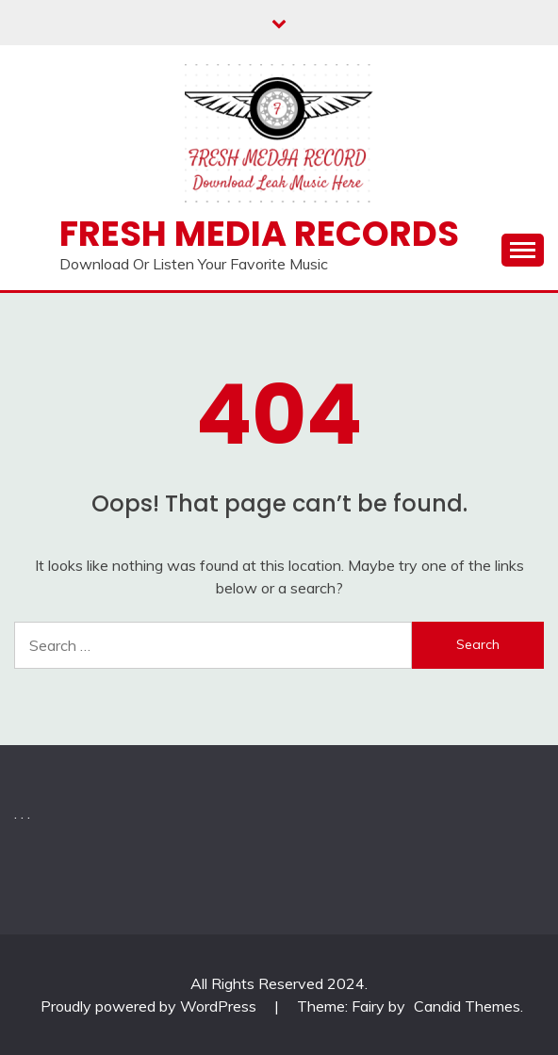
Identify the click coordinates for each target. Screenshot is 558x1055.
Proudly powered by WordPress (150, 1006)
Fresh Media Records (259, 233)
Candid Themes (467, 1006)
